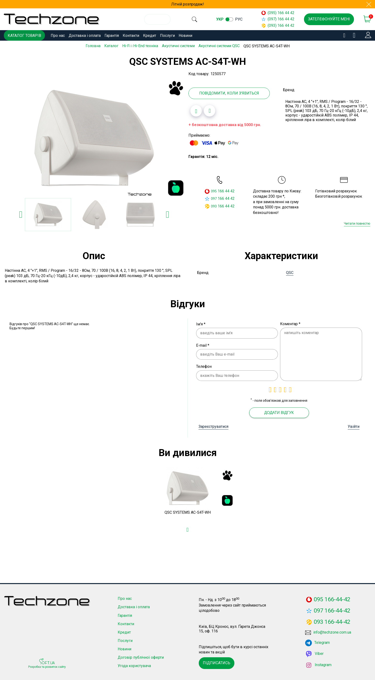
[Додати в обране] (196, 110)
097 (214, 198)
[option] (94, 137)
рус (242, 19)
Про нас (58, 35)
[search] (196, 19)
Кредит (149, 35)
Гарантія (112, 35)
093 (214, 205)
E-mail (202, 344)
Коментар (290, 323)
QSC (289, 271)
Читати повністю (357, 222)
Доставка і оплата (85, 35)
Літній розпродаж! (187, 4)
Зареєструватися (213, 425)
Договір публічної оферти (141, 656)
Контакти (131, 35)
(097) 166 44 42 (277, 19)
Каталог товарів (24, 35)
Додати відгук (279, 412)
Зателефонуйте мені (329, 19)
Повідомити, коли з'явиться (229, 92)
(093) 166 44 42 (277, 25)
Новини (185, 35)
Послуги (167, 35)
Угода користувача (134, 665)
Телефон (204, 365)
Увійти (353, 425)
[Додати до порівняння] (209, 110)
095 (214, 190)
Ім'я (200, 323)
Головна (93, 46)
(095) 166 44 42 (277, 13)
